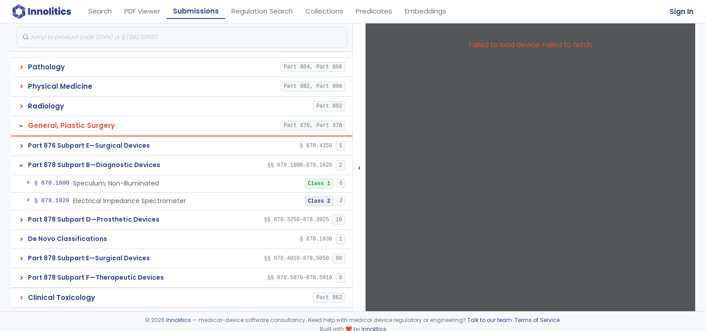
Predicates (374, 11)
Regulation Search (262, 11)
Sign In (681, 11)
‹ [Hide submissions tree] (359, 167)
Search (100, 11)
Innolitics (178, 320)
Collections (324, 11)
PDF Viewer (142, 11)
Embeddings (425, 11)
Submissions (196, 11)
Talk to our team (489, 320)
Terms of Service (537, 320)
